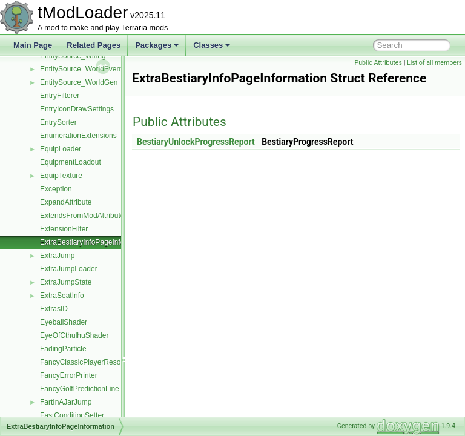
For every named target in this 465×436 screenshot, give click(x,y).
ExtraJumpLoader (68, 269)
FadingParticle (63, 349)
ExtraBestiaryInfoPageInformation (94, 242)
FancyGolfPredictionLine (79, 389)
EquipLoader (60, 149)
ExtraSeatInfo (62, 295)
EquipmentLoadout (70, 162)
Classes (211, 45)
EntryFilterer (59, 95)
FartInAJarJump (65, 402)
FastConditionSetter (72, 415)
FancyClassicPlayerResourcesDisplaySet (106, 362)
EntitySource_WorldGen (79, 82)
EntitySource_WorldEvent (81, 69)
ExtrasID (54, 309)
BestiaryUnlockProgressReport (226, 142)
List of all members (434, 63)
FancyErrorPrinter (68, 375)
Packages (157, 45)
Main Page (32, 45)
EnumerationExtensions (78, 135)
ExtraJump (57, 255)
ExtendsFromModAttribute (82, 215)
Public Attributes (378, 63)
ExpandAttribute (65, 202)
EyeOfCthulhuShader (74, 335)
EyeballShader (63, 322)
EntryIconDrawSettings (77, 109)
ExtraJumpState (65, 282)
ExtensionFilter (64, 229)
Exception (56, 189)
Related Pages (93, 45)
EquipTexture (61, 175)
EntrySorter (58, 122)
